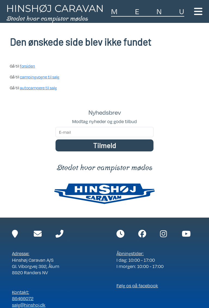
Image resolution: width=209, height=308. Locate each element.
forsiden (27, 66)
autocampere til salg (38, 87)
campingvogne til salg (39, 77)
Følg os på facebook (137, 285)
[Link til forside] (55, 13)
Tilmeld (104, 145)
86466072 (22, 298)
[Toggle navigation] (198, 11)
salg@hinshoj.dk (28, 305)
